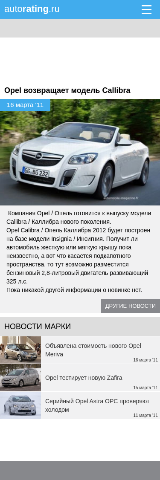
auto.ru (32, 8)
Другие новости (130, 306)
